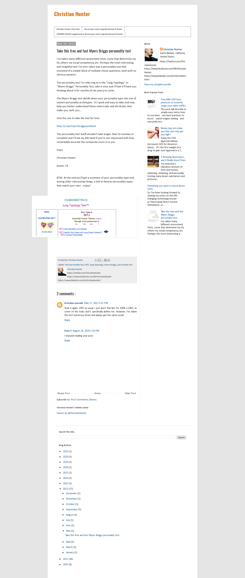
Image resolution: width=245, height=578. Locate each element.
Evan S (68, 331)
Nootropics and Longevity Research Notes (103, 29)
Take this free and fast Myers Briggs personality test (172, 214)
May (68, 531)
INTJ (87, 265)
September (72, 509)
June (68, 525)
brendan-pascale (73, 303)
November (72, 499)
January (70, 552)
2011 (66, 559)
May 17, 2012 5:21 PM (96, 303)
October (70, 504)
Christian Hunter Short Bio (68, 29)
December (71, 493)
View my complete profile (157, 84)
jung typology (96, 265)
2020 (66, 457)
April (68, 542)
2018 (66, 467)
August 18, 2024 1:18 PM (86, 331)
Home (97, 393)
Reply (67, 320)
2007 (66, 564)
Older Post (130, 393)
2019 (66, 462)
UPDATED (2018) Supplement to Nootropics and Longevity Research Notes (90, 34)
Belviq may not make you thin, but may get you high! (172, 131)
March (69, 547)
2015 (66, 473)
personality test (125, 265)
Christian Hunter (72, 14)
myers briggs (110, 265)
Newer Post (63, 393)
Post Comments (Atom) (83, 399)
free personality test (74, 265)
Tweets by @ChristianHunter (71, 413)
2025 (66, 451)
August (70, 515)
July (68, 520)
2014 (66, 478)
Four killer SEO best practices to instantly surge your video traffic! (173, 102)
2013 (66, 483)
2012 (66, 489)
